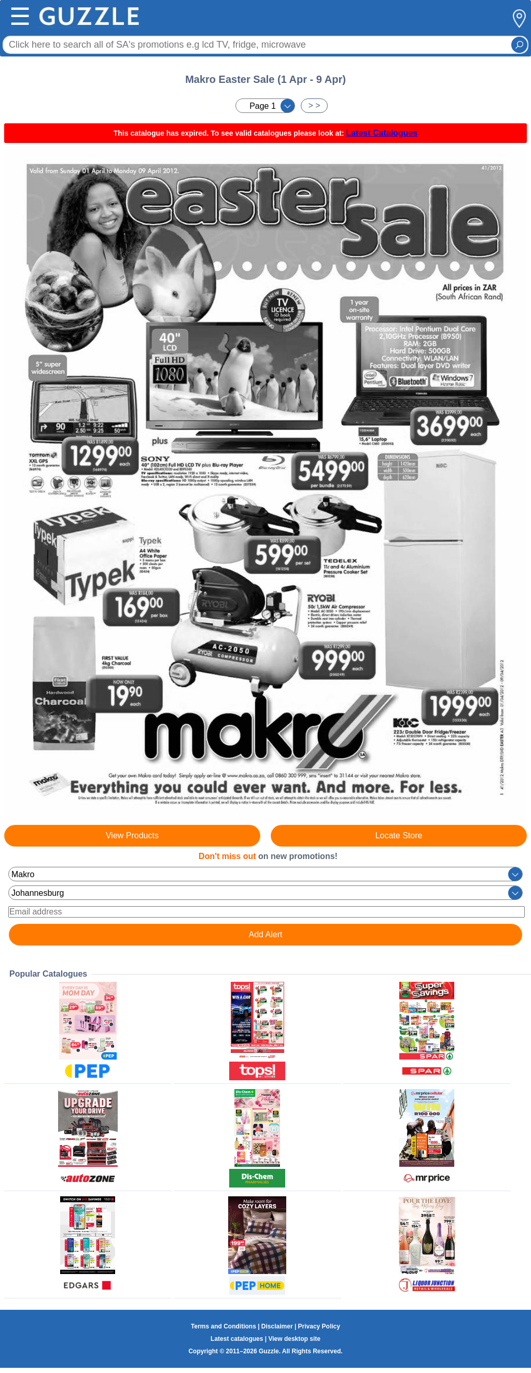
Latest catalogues (237, 1338)
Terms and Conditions (223, 1326)
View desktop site (294, 1338)
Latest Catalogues (381, 132)
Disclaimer (277, 1326)
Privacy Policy (319, 1326)
